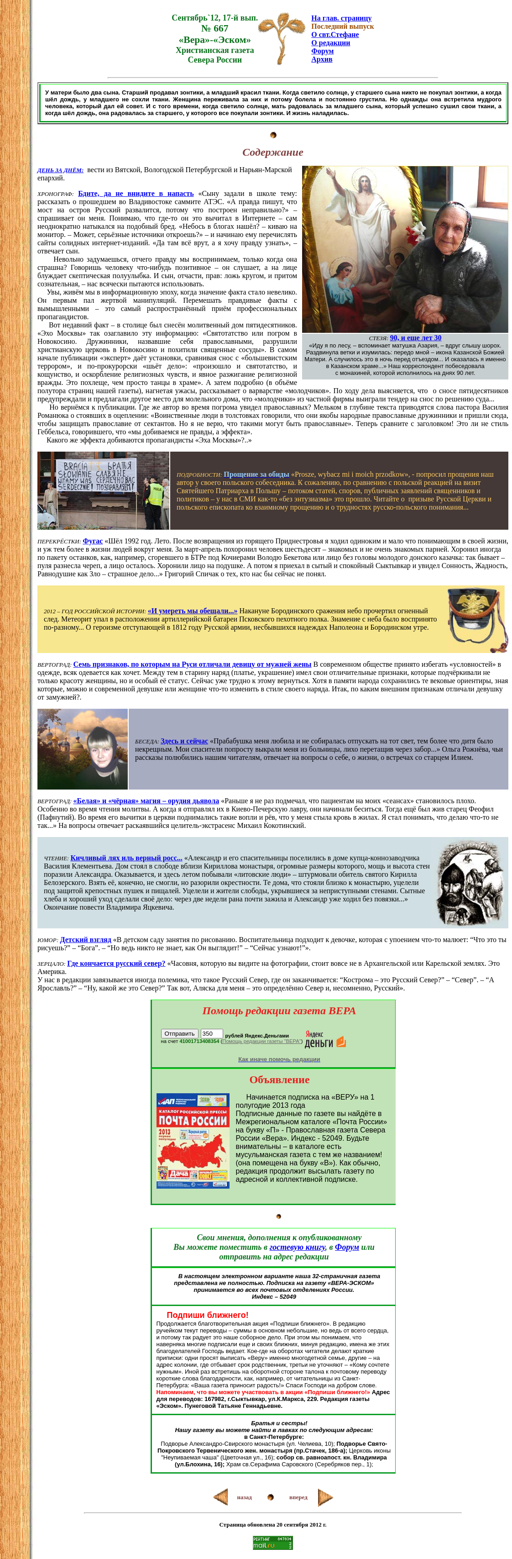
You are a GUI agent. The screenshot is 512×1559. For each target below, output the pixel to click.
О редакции (330, 43)
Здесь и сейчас (184, 741)
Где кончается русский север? (116, 963)
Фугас (93, 541)
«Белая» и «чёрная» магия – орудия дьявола (146, 801)
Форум (322, 51)
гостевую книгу (297, 1247)
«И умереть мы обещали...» (193, 611)
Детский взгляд (85, 939)
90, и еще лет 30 (416, 338)
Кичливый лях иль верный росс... (126, 858)
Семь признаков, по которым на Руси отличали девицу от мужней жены (192, 664)
